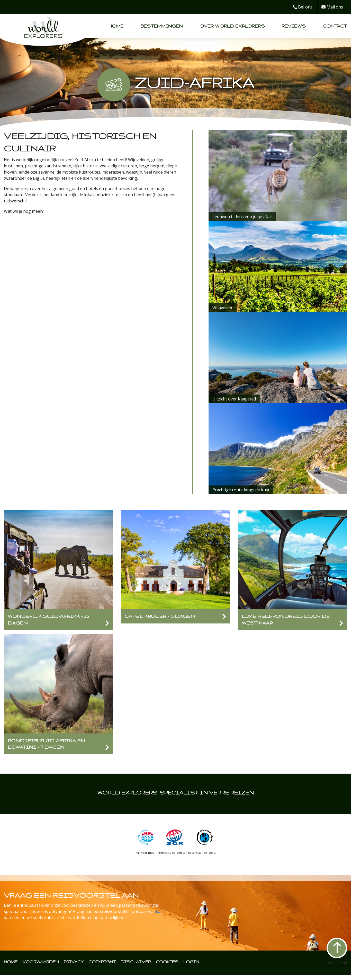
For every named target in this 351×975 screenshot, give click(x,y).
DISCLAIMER (136, 962)
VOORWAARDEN (40, 962)
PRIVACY (74, 962)
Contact (335, 25)
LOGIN (191, 962)
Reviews (294, 25)
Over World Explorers (232, 25)
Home (116, 25)
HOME (10, 962)
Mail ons (332, 7)
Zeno (342, 962)
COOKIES (167, 962)
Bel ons (302, 7)
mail (159, 911)
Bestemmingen (161, 25)
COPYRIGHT (102, 962)
